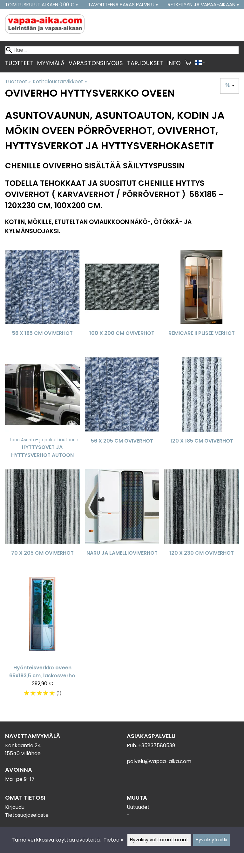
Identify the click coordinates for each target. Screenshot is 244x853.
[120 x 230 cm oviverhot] (201, 520)
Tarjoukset (145, 63)
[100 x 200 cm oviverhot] (122, 301)
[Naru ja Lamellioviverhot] (122, 520)
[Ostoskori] (188, 63)
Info (174, 63)
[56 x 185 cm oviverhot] (42, 301)
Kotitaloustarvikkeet (59, 81)
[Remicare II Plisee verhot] (201, 301)
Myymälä (51, 63)
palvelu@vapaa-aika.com (159, 761)
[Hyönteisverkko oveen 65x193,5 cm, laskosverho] (42, 640)
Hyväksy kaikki (211, 839)
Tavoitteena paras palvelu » (123, 4)
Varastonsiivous (96, 63)
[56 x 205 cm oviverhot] (122, 410)
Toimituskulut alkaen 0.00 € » (41, 4)
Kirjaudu (14, 807)
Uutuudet (138, 807)
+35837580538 (156, 745)
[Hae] (122, 50)
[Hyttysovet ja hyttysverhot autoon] (42, 410)
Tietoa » (113, 839)
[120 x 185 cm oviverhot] (201, 410)
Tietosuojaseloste (27, 815)
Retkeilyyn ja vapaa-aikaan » (203, 4)
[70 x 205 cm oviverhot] (42, 520)
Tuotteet (19, 63)
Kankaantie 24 (23, 745)
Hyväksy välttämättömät (159, 839)
